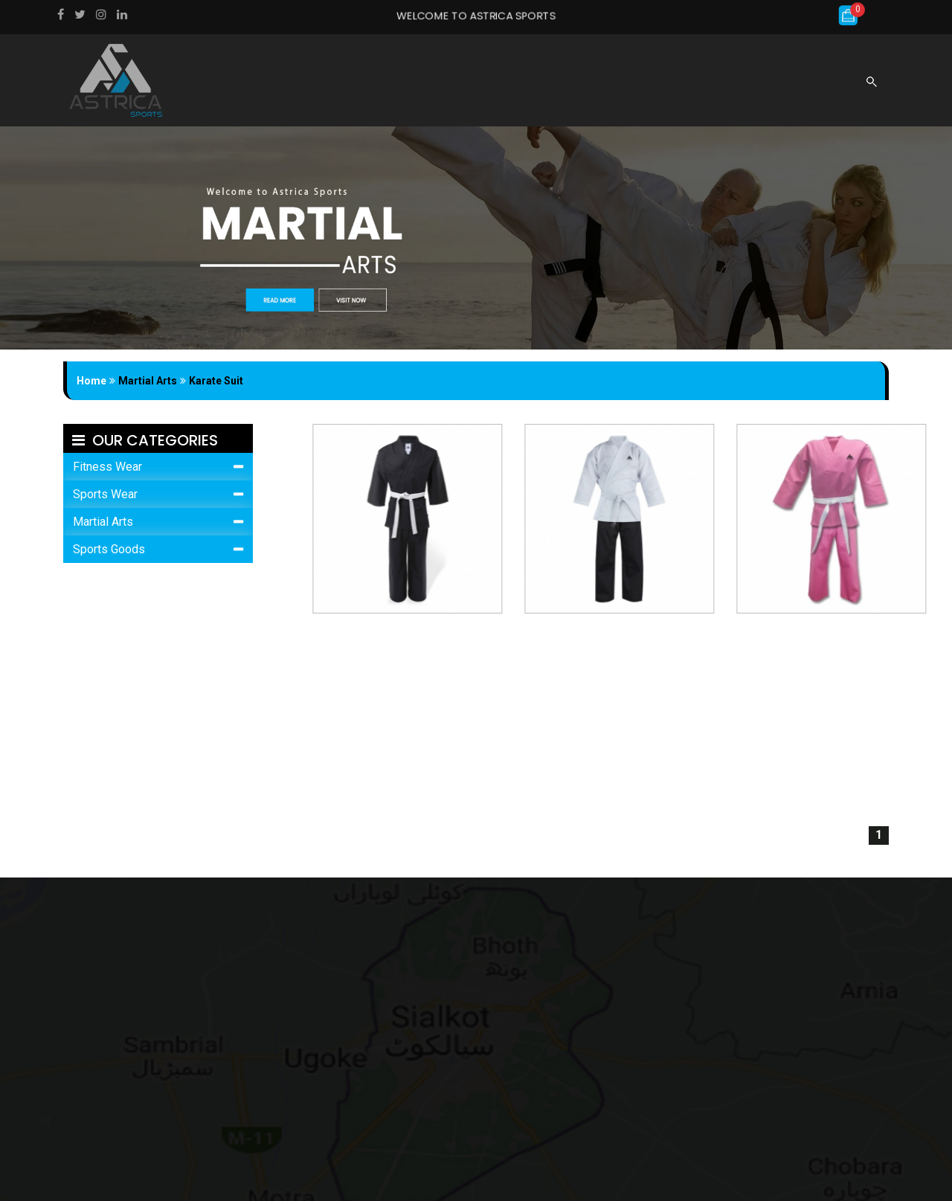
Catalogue (597, 88)
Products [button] (465, 88)
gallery (536, 88)
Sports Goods (109, 549)
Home (348, 88)
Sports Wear (105, 494)
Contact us (667, 88)
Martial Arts (103, 522)
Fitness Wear (107, 467)
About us (399, 88)
